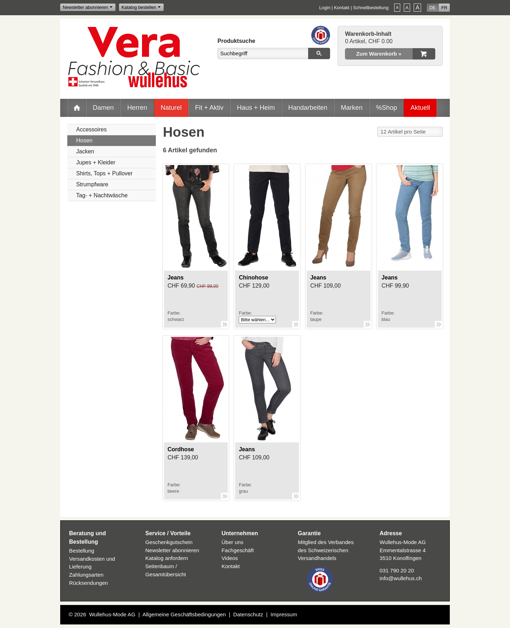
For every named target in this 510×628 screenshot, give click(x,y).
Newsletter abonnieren (85, 7)
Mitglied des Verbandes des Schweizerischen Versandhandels (326, 550)
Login (324, 7)
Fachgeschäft (238, 550)
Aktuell (420, 107)
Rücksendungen (88, 583)
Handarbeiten (307, 107)
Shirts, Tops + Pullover (104, 173)
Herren (137, 107)
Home (77, 108)
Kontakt (341, 7)
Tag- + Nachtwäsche (102, 195)
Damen (103, 107)
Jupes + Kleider (95, 162)
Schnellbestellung (371, 7)
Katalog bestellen (138, 7)
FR (444, 7)
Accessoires (91, 129)
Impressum (284, 614)
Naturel (171, 107)
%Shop (386, 107)
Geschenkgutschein (168, 542)
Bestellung (81, 551)
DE (432, 7)
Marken (351, 107)
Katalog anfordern (166, 558)
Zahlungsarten (86, 575)
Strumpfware (92, 184)
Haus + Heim (256, 107)
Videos (230, 558)
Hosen (84, 140)
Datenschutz (248, 614)
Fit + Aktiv (209, 107)
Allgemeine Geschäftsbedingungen (184, 614)
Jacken (85, 151)
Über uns (233, 542)
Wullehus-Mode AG (112, 614)
